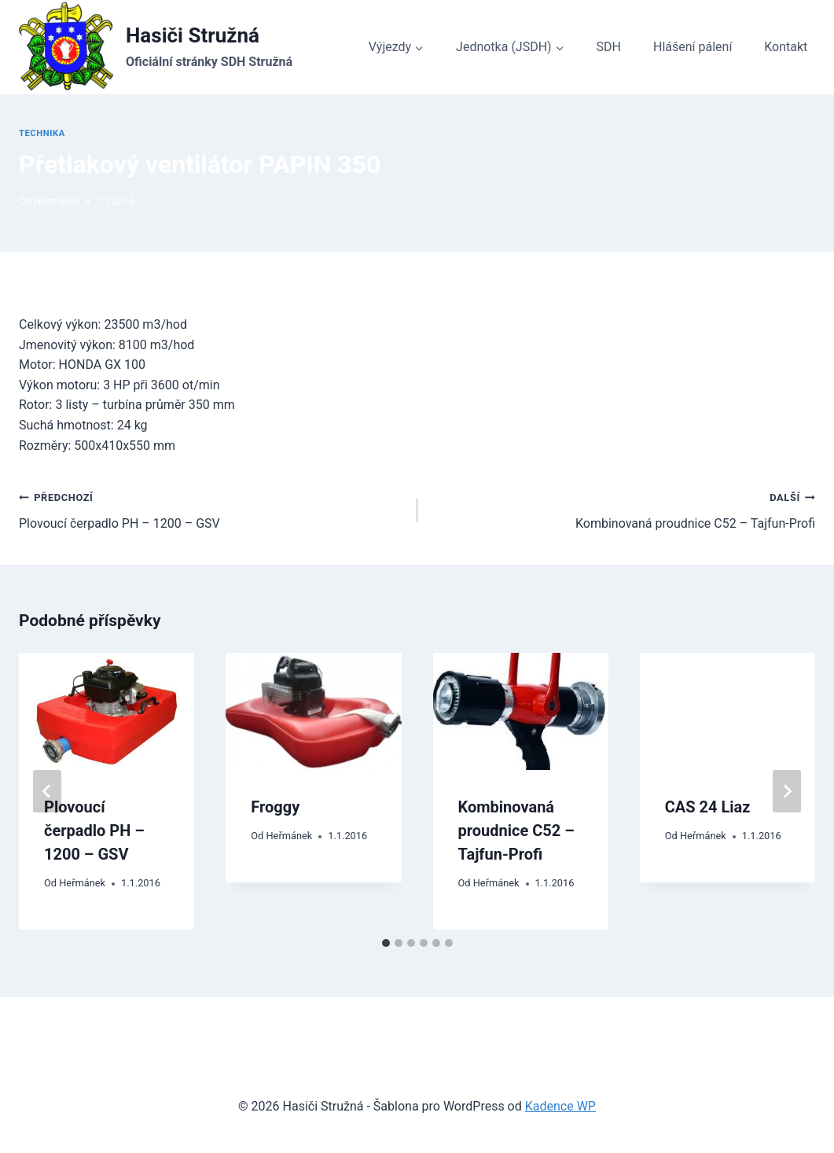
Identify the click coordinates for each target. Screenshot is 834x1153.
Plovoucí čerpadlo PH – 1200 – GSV (212, 509)
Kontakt (785, 46)
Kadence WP (560, 1106)
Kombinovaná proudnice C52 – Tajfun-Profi (623, 509)
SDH (609, 46)
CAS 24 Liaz (708, 807)
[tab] (386, 943)
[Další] (787, 791)
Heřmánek (57, 201)
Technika (42, 133)
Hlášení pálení (692, 46)
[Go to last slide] (47, 791)
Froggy (275, 807)
